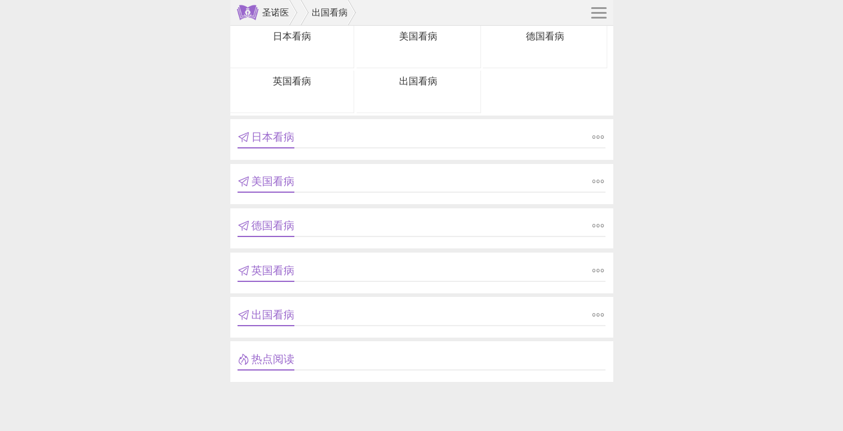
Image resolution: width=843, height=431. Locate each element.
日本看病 (292, 36)
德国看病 (545, 36)
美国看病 (418, 36)
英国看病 (292, 81)
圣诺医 (275, 12)
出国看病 (330, 12)
